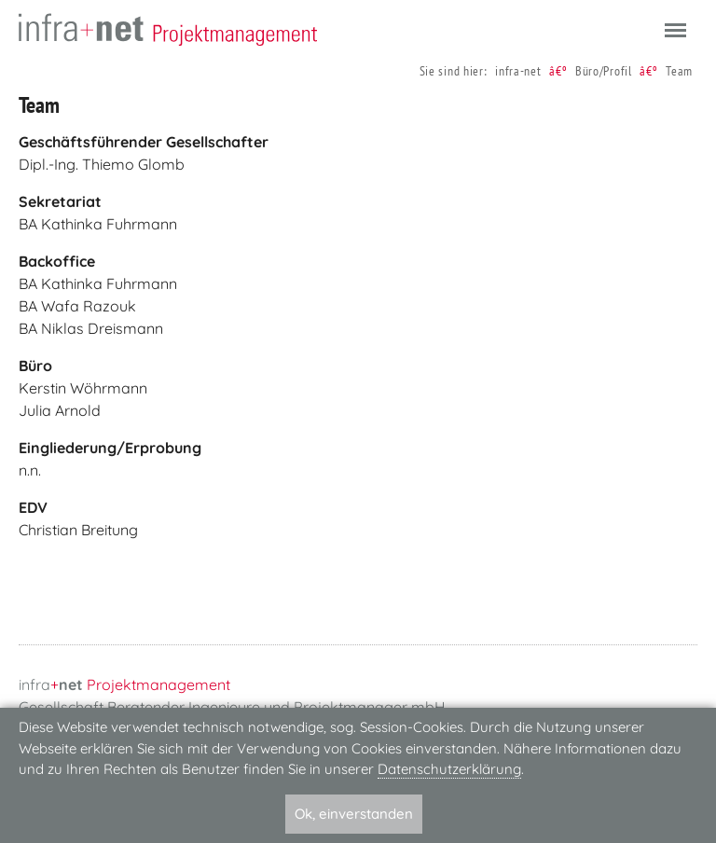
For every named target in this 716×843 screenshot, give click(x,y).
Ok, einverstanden (354, 813)
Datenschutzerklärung (449, 769)
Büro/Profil (603, 70)
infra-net (518, 70)
